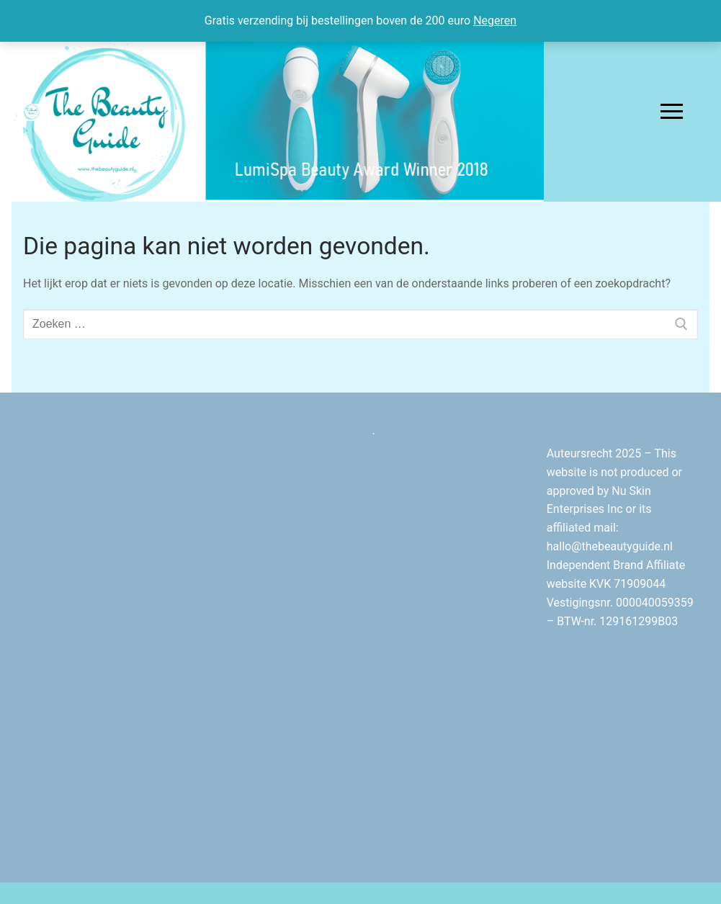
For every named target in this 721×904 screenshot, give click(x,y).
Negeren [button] (494, 20)
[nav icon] (671, 112)
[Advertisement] (273, 637)
